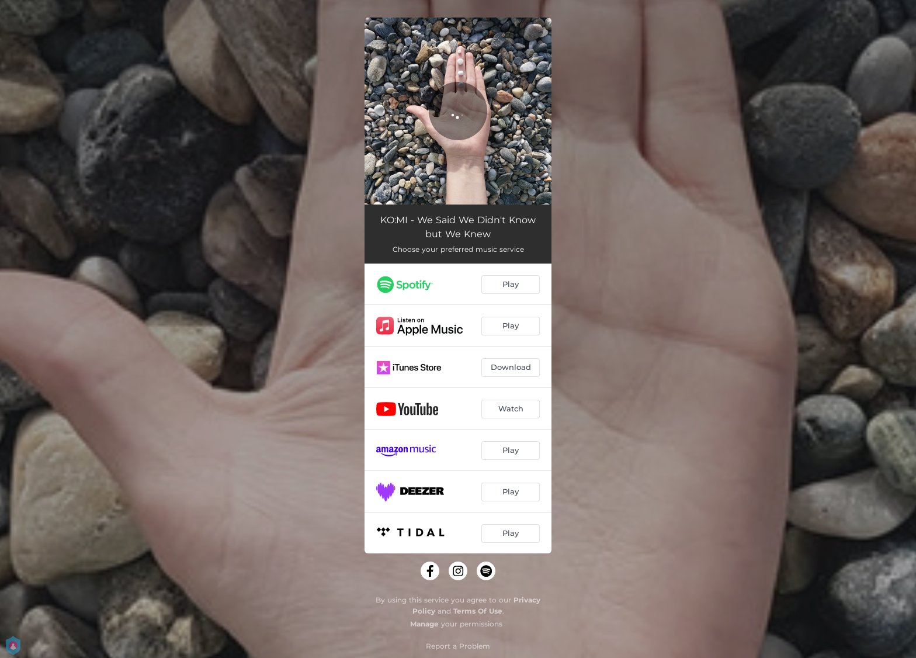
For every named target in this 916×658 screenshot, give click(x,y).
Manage (424, 623)
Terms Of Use (477, 611)
